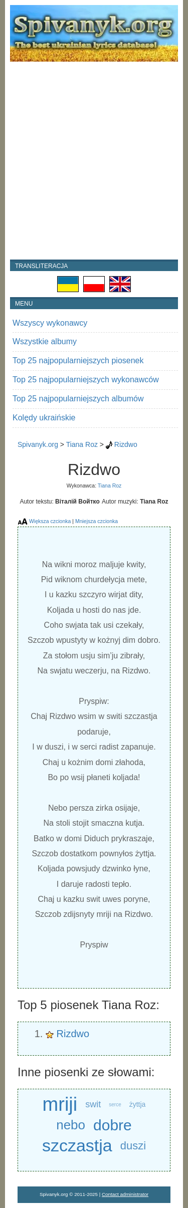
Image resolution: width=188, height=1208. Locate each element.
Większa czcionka (50, 521)
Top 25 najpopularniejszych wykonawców (86, 379)
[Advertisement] (94, 161)
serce (115, 1104)
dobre (112, 1125)
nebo (70, 1124)
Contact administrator (125, 1194)
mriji (60, 1104)
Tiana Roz (82, 444)
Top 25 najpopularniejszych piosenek (78, 360)
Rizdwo (125, 444)
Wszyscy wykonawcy (50, 323)
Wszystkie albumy (45, 341)
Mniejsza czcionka (96, 521)
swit (93, 1104)
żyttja (137, 1104)
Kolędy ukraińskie (44, 417)
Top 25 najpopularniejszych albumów (78, 398)
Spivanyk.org (38, 444)
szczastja (77, 1145)
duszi (133, 1145)
